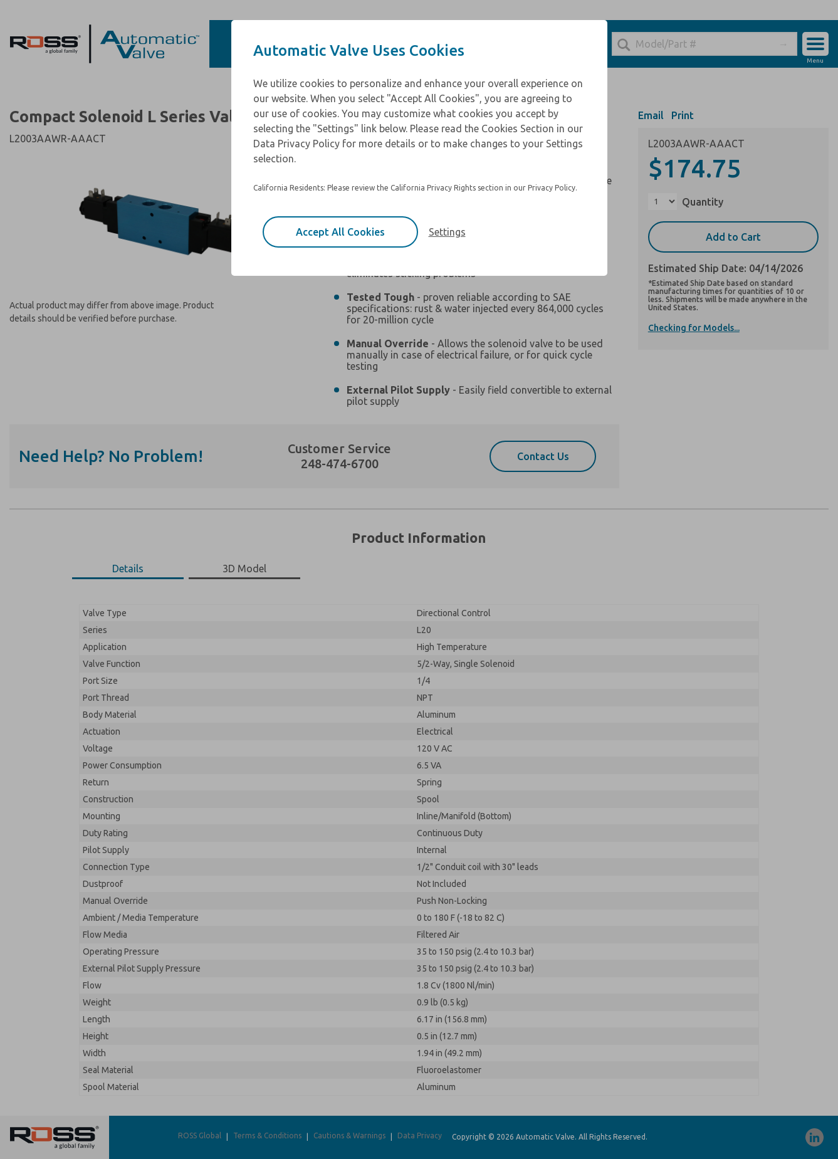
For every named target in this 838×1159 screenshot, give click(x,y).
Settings (447, 232)
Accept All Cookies (340, 232)
